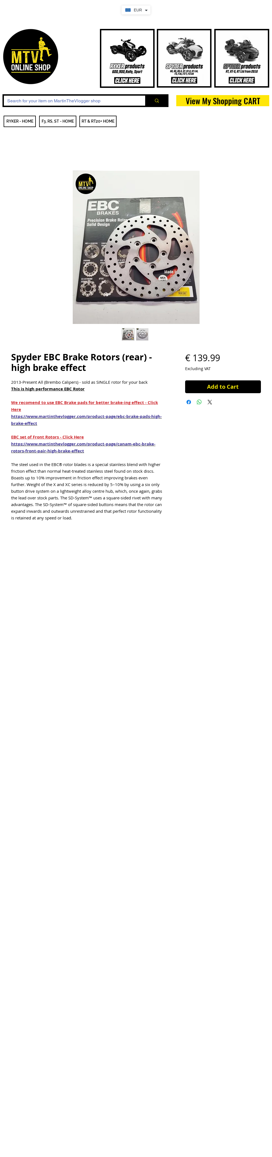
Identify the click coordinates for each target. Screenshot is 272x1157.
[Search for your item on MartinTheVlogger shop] (70, 101)
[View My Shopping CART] (222, 100)
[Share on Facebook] (188, 402)
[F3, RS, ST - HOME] (57, 121)
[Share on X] (209, 402)
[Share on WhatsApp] (199, 402)
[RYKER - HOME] (20, 121)
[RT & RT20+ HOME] (98, 121)
